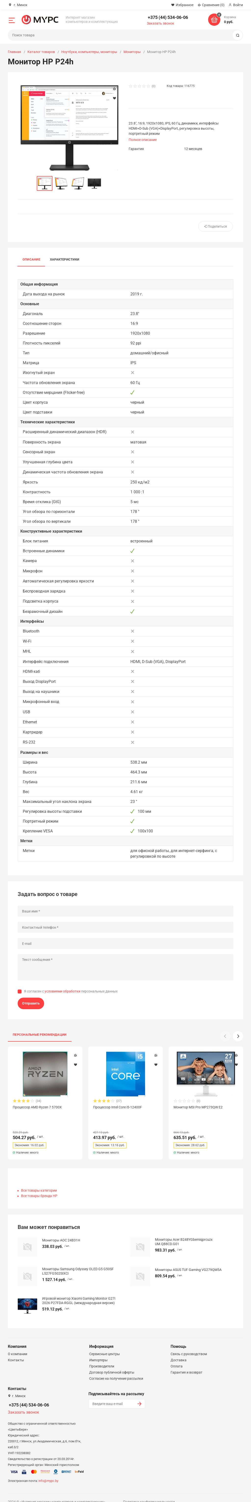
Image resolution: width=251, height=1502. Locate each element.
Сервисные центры (104, 1345)
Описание (31, 259)
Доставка (179, 1351)
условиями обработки (62, 991)
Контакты (16, 1351)
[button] (238, 1036)
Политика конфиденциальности (149, 1493)
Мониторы (132, 52)
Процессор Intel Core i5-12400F (117, 1107)
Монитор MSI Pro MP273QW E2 (198, 1107)
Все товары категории (39, 1182)
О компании (17, 1345)
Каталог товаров (41, 52)
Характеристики (64, 259)
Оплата (177, 1357)
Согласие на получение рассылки (116, 1370)
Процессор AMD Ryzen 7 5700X (37, 1107)
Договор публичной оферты (111, 1363)
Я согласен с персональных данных (71, 991)
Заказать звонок (160, 23)
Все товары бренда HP (39, 1187)
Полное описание (143, 140)
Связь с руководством (189, 1345)
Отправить (31, 1003)
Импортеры (98, 1351)
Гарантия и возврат (186, 1363)
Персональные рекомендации (40, 1034)
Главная (14, 52)
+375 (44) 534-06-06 (168, 17)
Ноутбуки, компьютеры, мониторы (89, 52)
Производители (101, 1357)
